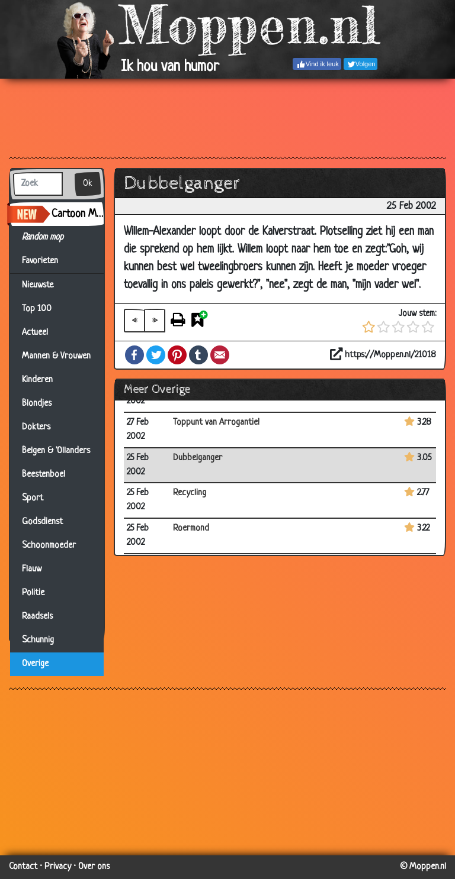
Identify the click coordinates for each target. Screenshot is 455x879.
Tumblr (198, 354)
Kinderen (37, 380)
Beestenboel (43, 475)
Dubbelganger (197, 458)
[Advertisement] (227, 117)
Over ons (94, 867)
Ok (87, 184)
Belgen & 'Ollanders (56, 451)
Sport (32, 498)
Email (219, 354)
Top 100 (37, 309)
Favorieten (47, 261)
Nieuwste (37, 285)
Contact (23, 867)
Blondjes (37, 404)
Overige (35, 664)
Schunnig (38, 640)
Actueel (35, 333)
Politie (33, 593)
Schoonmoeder (49, 546)
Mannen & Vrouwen (56, 356)
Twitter (155, 354)
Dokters (36, 427)
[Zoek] (38, 184)
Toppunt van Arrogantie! (216, 423)
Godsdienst (42, 522)
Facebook (134, 354)
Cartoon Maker (78, 214)
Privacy (57, 867)
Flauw (31, 569)
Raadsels (37, 617)
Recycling (189, 493)
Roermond (191, 528)
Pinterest (177, 354)
